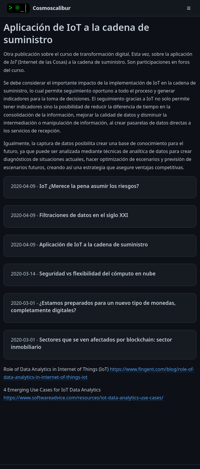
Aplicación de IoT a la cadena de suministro (93, 244)
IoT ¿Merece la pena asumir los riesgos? (89, 185)
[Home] (38, 8)
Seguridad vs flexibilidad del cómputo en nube (97, 273)
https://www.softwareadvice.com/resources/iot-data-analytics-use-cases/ (83, 397)
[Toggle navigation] (188, 8)
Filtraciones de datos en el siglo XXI (83, 214)
